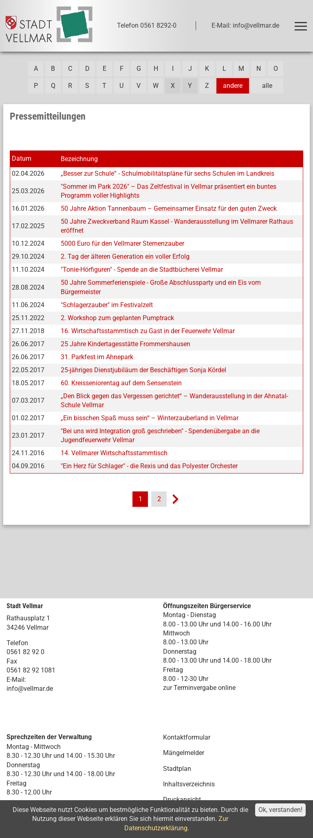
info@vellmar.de (30, 688)
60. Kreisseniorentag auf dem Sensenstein (121, 383)
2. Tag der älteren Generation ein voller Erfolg (125, 256)
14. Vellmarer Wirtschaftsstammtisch (114, 453)
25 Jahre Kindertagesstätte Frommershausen (125, 344)
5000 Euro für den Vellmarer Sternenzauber (122, 243)
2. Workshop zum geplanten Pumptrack (117, 318)
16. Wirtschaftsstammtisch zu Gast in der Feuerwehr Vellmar (148, 331)
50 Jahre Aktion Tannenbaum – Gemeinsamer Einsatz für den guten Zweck (169, 208)
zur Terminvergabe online (199, 688)
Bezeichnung (79, 159)
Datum (21, 158)
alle (267, 85)
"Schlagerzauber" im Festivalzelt (107, 305)
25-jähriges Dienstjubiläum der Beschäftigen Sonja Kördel (143, 370)
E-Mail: (16, 679)
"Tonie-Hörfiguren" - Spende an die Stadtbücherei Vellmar (142, 269)
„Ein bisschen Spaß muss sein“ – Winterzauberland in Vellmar (149, 418)
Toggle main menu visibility (302, 22)
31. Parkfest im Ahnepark (97, 357)
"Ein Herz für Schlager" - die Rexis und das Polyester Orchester (149, 466)
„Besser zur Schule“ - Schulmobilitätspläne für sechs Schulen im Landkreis (167, 173)
